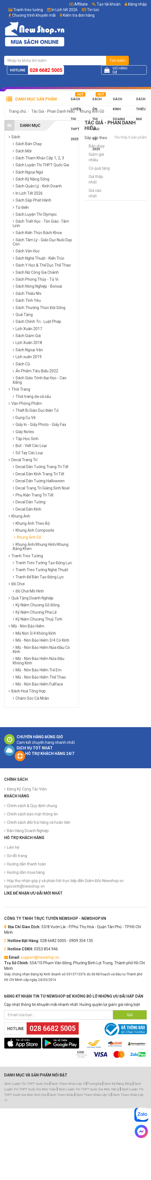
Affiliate (78, 4)
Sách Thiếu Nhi (140, 100)
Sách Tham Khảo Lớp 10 (68, 1084)
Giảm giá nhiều (96, 157)
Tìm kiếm (117, 60)
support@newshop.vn (40, 957)
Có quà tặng (99, 168)
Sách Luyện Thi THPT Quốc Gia (26, 1084)
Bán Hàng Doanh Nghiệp (28, 830)
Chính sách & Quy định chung (32, 806)
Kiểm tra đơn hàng (78, 15)
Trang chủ (17, 111)
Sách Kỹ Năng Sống (118, 1084)
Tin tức (93, 9)
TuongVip (95, 1084)
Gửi (130, 1015)
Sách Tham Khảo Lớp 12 (93, 1095)
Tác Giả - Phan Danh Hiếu (53, 111)
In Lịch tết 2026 (65, 9)
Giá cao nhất (95, 193)
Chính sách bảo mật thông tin (32, 814)
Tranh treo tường (28, 9)
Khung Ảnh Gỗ (92, 111)
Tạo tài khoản (106, 4)
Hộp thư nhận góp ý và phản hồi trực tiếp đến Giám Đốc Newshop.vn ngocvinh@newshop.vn (64, 883)
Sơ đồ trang (17, 855)
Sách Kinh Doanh (119, 100)
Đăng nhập (136, 4)
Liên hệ (13, 847)
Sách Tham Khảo (61, 1095)
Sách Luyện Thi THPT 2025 (76, 100)
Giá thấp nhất (96, 179)
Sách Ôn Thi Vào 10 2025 (97, 100)
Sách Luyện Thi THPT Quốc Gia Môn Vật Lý (88, 1089)
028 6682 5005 (46, 70)
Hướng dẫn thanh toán (26, 864)
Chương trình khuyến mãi (34, 15)
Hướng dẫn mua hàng (26, 872)
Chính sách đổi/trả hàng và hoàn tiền (38, 822)
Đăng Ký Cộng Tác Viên (27, 789)
